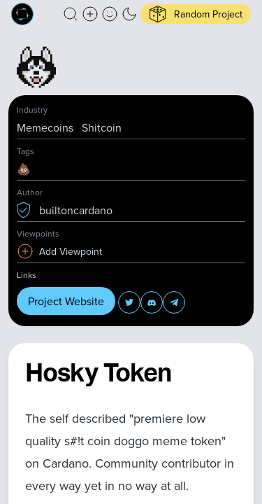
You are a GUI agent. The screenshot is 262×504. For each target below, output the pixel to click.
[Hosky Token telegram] (174, 302)
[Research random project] (195, 14)
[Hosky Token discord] (151, 302)
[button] (70, 14)
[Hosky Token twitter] (129, 302)
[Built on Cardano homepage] (22, 14)
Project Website (66, 301)
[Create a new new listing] (90, 14)
